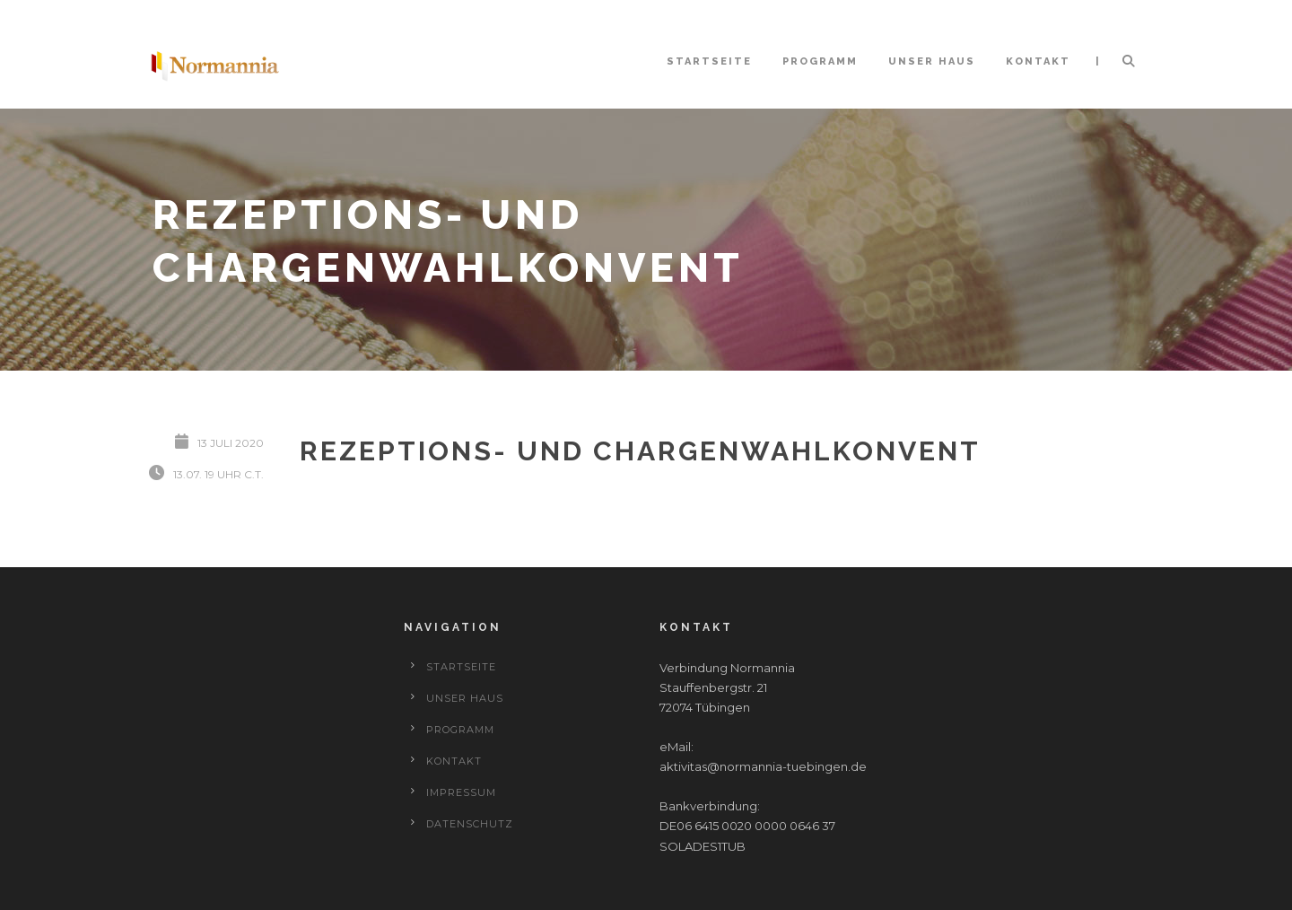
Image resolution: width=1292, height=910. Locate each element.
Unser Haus (931, 61)
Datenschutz (469, 824)
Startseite (709, 61)
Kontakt (1038, 61)
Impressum (461, 792)
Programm (820, 61)
